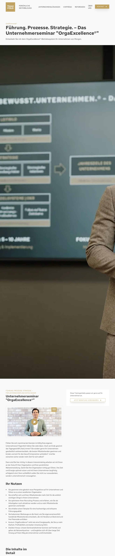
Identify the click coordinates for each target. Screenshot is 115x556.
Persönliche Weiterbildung (25, 7)
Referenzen (80, 7)
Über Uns (90, 7)
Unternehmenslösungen (49, 7)
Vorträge (67, 7)
